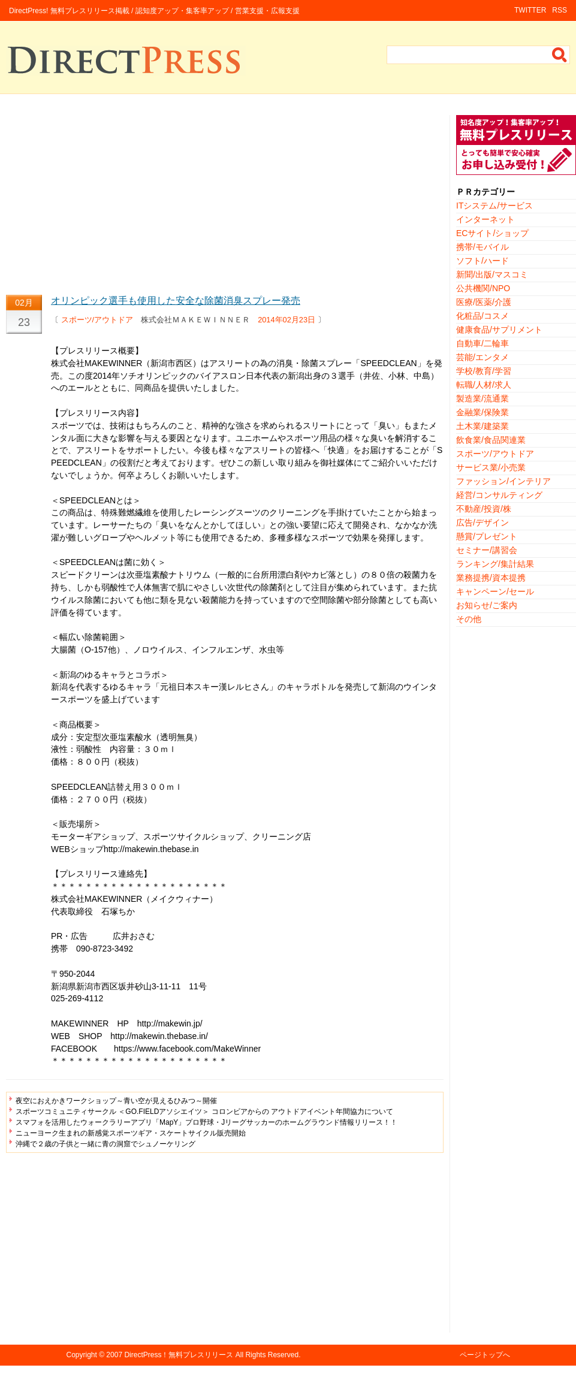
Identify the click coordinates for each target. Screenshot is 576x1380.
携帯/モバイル (482, 247)
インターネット (485, 219)
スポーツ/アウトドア (97, 319)
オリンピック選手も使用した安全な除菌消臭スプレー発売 (175, 300)
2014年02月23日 (286, 319)
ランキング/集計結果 (495, 564)
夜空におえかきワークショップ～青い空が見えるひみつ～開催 (116, 1101)
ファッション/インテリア (503, 481)
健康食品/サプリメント (499, 329)
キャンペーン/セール (495, 591)
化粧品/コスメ (482, 316)
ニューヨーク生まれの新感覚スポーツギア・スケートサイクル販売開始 (131, 1133)
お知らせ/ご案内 (486, 605)
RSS (559, 10)
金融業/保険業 (482, 412)
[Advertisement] (225, 199)
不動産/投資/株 (483, 509)
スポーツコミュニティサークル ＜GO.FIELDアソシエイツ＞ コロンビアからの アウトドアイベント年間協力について (204, 1111)
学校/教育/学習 (483, 371)
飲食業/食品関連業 (491, 440)
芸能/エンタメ (482, 357)
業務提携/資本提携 (491, 577)
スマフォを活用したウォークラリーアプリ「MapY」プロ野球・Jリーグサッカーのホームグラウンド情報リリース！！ (206, 1122)
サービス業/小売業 (491, 467)
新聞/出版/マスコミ (492, 274)
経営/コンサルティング (499, 495)
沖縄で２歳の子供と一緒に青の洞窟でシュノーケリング (105, 1144)
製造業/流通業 (482, 398)
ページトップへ (485, 1355)
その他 (468, 619)
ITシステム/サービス (494, 205)
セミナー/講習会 (486, 550)
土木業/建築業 (482, 426)
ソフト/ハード (482, 260)
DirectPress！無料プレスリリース (178, 1355)
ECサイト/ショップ (492, 233)
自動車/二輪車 (482, 343)
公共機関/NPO (483, 288)
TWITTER (530, 10)
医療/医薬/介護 (483, 302)
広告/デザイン (482, 522)
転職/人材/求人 (483, 384)
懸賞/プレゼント (486, 536)
